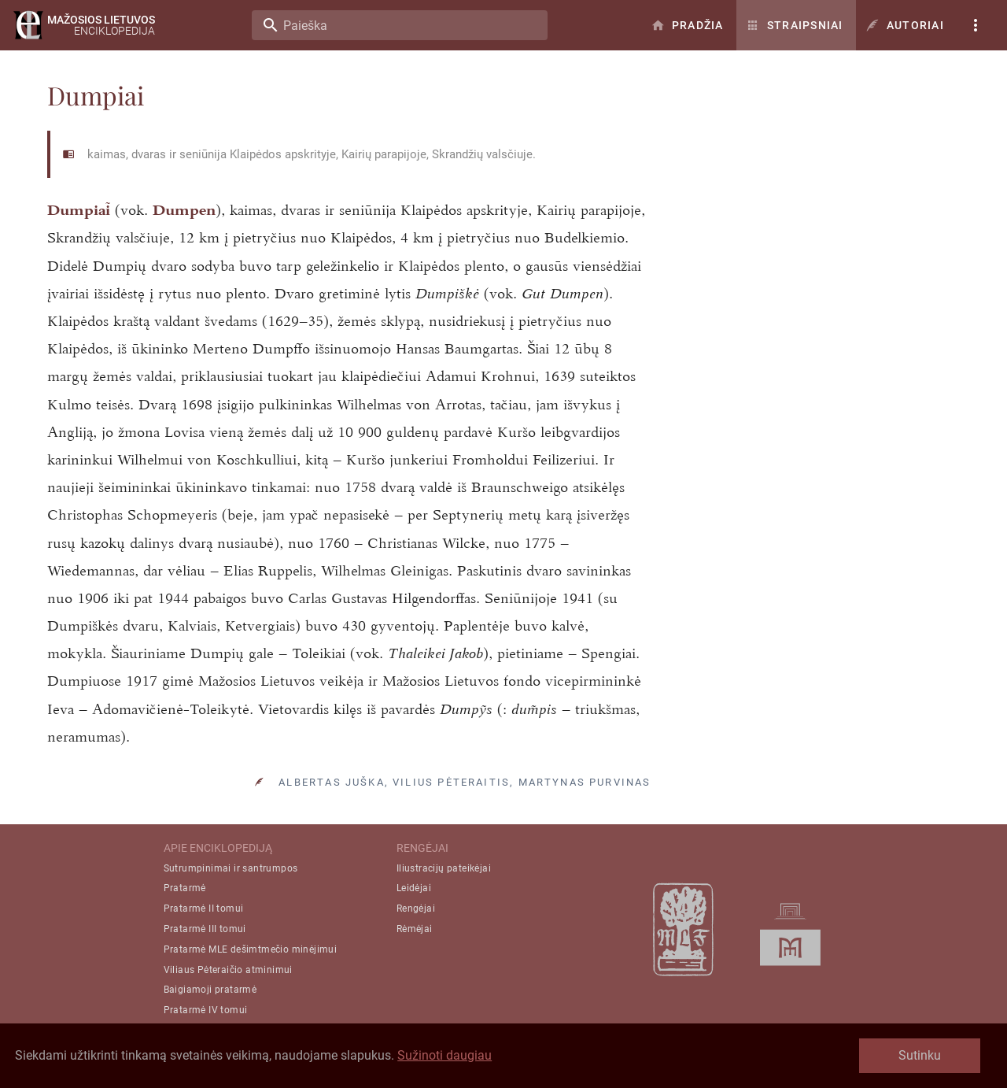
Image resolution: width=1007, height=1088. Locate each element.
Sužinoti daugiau (444, 1055)
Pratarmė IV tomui (206, 1010)
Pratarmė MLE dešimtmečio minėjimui (251, 949)
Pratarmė (185, 888)
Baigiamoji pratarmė (210, 989)
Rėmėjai (415, 928)
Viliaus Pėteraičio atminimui (228, 969)
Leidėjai (414, 888)
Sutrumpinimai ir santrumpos (231, 868)
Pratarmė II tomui (204, 908)
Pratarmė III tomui (205, 928)
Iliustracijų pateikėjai (444, 868)
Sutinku (919, 1055)
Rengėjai (416, 908)
